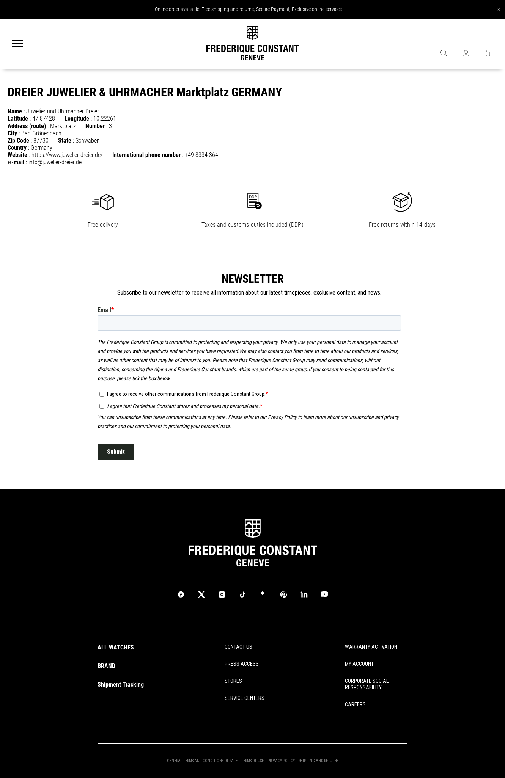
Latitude (18, 118)
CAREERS (355, 704)
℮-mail (16, 162)
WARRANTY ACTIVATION (371, 647)
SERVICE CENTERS (244, 698)
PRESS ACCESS (242, 664)
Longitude (77, 118)
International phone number (146, 154)
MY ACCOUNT (359, 664)
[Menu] (17, 44)
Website (17, 154)
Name (15, 111)
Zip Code (18, 140)
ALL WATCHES (116, 647)
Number (95, 126)
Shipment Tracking (121, 684)
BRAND (106, 666)
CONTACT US (238, 647)
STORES (233, 681)
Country (17, 147)
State (64, 140)
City (12, 133)
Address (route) (27, 126)
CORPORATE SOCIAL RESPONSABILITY (367, 684)
